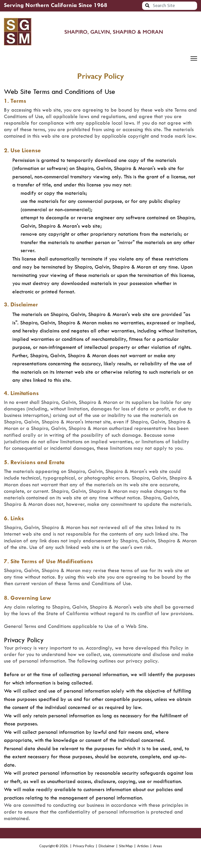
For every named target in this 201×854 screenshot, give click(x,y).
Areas (157, 846)
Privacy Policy (83, 846)
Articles (143, 846)
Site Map (126, 846)
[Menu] (194, 58)
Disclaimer (107, 846)
